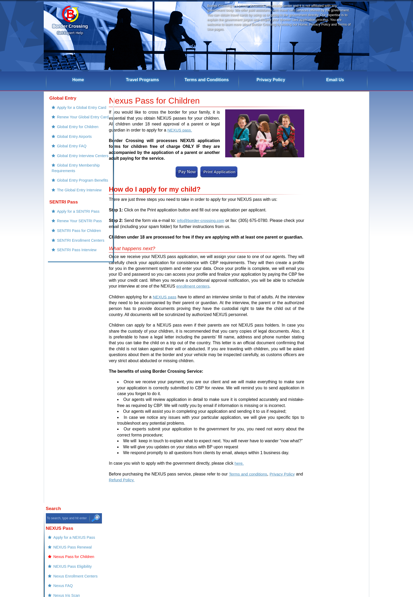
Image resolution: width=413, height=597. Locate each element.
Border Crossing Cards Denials (334, 288)
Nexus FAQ (327, 180)
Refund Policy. (131, 480)
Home (78, 79)
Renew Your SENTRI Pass (75, 247)
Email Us (335, 79)
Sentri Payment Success (337, 323)
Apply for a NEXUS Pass (338, 127)
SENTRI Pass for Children (75, 257)
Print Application (219, 171)
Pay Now (186, 171)
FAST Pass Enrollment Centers (333, 269)
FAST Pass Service (333, 440)
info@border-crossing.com (206, 221)
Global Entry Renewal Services (333, 410)
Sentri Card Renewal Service (341, 482)
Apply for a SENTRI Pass (74, 236)
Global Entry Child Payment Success (338, 373)
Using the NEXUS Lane (337, 212)
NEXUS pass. (180, 130)
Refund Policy (329, 302)
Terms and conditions (254, 474)
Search (316, 98)
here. (239, 463)
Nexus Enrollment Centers (339, 170)
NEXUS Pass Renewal (336, 138)
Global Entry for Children (74, 134)
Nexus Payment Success (338, 334)
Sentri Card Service (333, 493)
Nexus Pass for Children (337, 149)
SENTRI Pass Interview (72, 278)
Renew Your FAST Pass (337, 256)
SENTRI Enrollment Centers (76, 268)
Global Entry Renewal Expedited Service (333, 426)
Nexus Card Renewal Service (342, 397)
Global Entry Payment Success (333, 347)
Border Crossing (272, 550)
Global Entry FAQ (67, 155)
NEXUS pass (165, 297)
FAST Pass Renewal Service (341, 387)
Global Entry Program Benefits (69, 200)
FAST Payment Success (337, 360)
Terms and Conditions (207, 79)
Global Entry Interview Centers (69, 168)
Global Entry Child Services (340, 450)
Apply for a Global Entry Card (77, 108)
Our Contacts (328, 312)
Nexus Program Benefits (337, 223)
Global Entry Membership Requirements (72, 185)
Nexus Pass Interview (335, 202)
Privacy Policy (271, 79)
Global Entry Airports (70, 145)
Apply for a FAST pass (336, 245)
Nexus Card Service (334, 471)
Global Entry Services (335, 461)
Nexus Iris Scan (330, 191)
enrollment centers (193, 286)
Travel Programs (142, 79)
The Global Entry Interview (75, 214)
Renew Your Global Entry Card (71, 121)
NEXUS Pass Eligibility (336, 159)
